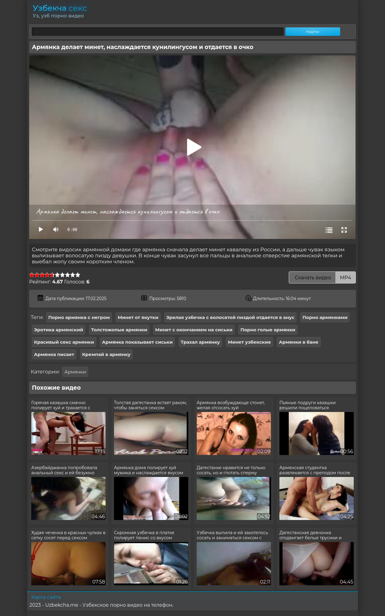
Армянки (75, 372)
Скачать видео (322, 277)
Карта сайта (46, 597)
